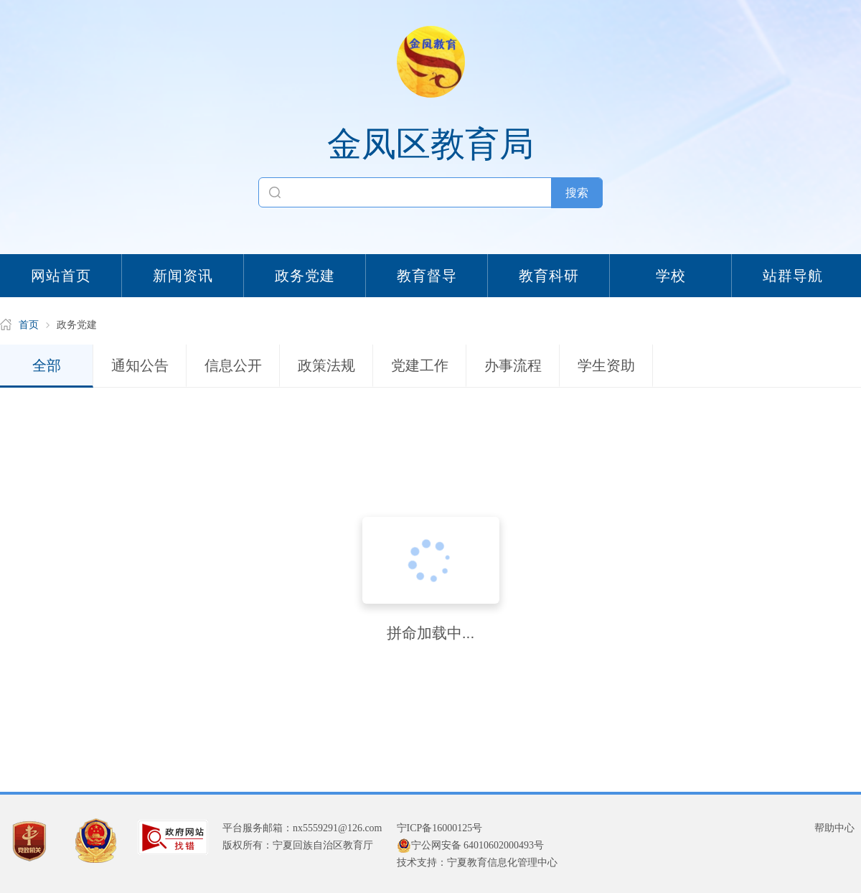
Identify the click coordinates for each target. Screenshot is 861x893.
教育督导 (427, 276)
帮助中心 (834, 828)
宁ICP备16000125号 (440, 828)
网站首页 (61, 276)
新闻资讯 (183, 276)
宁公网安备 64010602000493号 (471, 845)
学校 (671, 276)
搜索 (576, 193)
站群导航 (793, 276)
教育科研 (549, 276)
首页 (29, 324)
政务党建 (305, 276)
